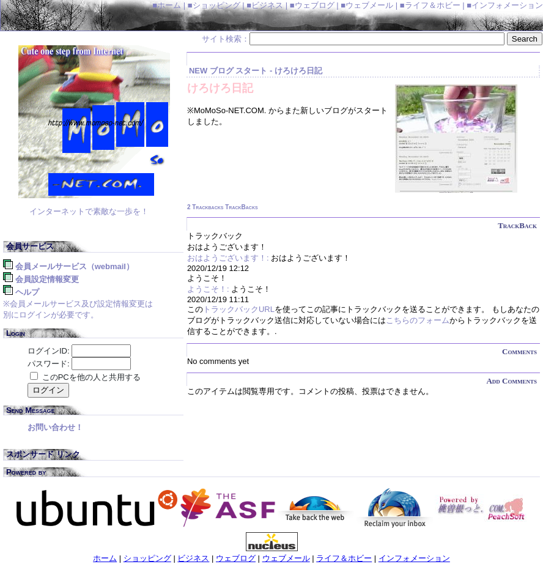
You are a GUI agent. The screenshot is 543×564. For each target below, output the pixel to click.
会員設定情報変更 (47, 279)
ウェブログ (236, 558)
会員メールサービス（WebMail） (74, 266)
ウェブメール (286, 558)
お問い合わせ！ (55, 427)
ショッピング (147, 558)
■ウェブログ (312, 5)
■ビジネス (264, 5)
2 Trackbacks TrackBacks (222, 207)
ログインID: (49, 350)
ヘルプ (27, 292)
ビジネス (193, 558)
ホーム (105, 558)
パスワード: (49, 363)
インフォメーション (414, 558)
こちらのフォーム (417, 320)
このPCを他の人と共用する (91, 377)
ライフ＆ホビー (344, 558)
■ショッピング (214, 5)
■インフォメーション (505, 5)
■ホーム (166, 5)
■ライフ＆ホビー (430, 5)
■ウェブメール (367, 5)
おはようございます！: (228, 257)
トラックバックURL (239, 309)
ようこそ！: (208, 289)
